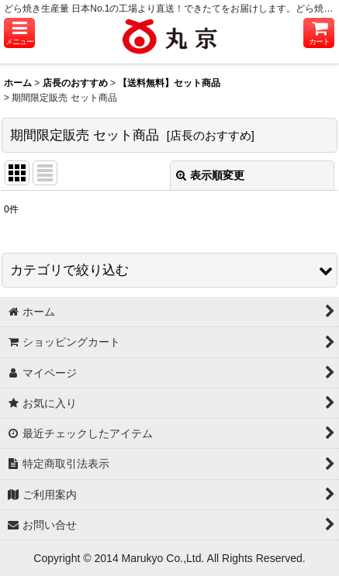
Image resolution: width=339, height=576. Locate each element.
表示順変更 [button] (210, 175)
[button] (19, 33)
